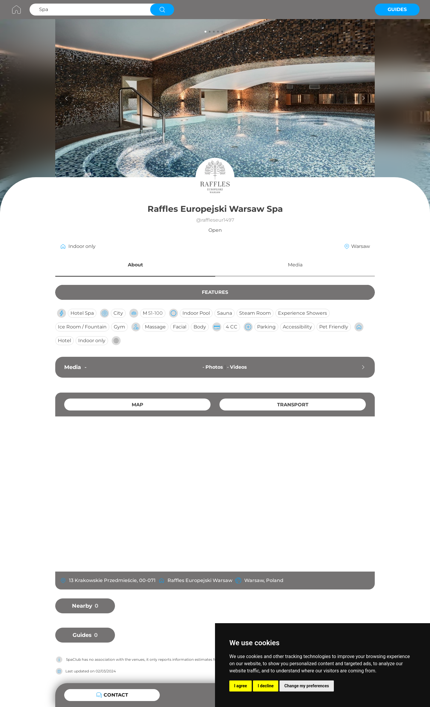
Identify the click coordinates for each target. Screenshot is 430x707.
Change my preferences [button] (306, 685)
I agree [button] (240, 685)
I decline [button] (266, 685)
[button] (135, 265)
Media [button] (295, 265)
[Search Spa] (89, 9)
